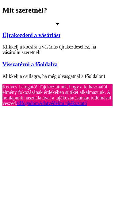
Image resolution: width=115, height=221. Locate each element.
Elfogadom (28, 103)
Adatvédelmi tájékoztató (63, 103)
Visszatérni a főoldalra (30, 64)
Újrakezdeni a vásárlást (31, 35)
